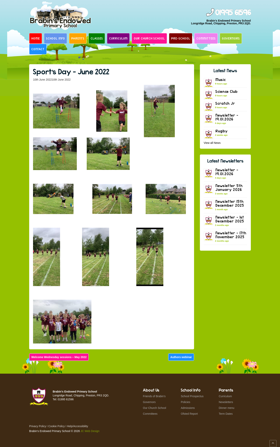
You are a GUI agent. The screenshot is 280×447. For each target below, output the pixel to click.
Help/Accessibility (77, 426)
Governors (231, 38)
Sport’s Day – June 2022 (71, 71)
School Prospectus (192, 396)
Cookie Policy (56, 426)
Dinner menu (226, 407)
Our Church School (149, 38)
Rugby (221, 131)
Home (35, 38)
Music (220, 79)
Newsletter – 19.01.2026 (226, 117)
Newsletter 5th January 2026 (229, 187)
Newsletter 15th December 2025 (229, 203)
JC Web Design (89, 431)
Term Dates (226, 413)
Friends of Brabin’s (154, 396)
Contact (38, 49)
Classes (97, 38)
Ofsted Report (189, 413)
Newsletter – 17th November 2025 (230, 235)
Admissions (188, 407)
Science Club (226, 91)
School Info (55, 38)
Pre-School (180, 38)
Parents (77, 38)
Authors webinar (181, 357)
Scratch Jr (225, 103)
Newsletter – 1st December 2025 (229, 219)
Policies (185, 402)
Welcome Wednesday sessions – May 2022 (59, 357)
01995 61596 (233, 13)
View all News (212, 142)
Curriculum (118, 38)
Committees (206, 38)
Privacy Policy (37, 426)
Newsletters (226, 402)
